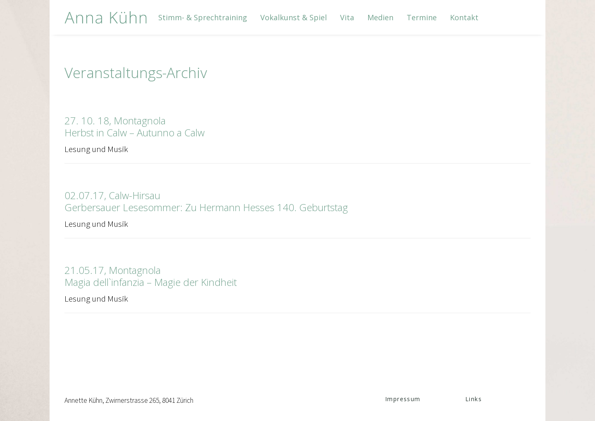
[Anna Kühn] (105, 17)
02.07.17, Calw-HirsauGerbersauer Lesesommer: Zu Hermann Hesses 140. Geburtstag (206, 201)
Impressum (403, 399)
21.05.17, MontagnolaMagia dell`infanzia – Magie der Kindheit (150, 276)
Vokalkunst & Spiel (293, 17)
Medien (380, 17)
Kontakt (464, 17)
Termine (422, 17)
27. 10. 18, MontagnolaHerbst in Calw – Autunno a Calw (134, 126)
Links (473, 399)
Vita (347, 17)
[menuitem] (202, 17)
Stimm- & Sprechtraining (202, 17)
